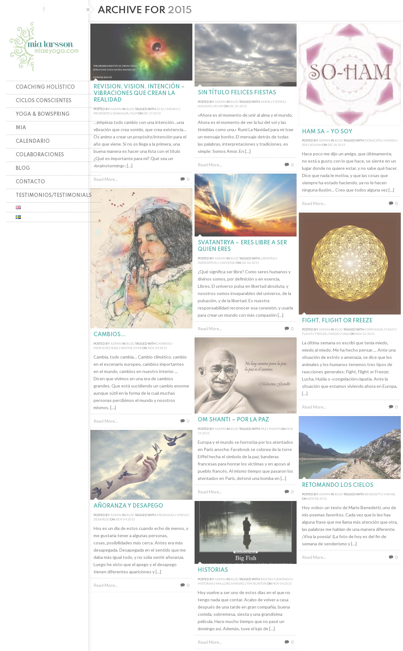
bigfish (267, 579)
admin (116, 109)
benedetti (373, 494)
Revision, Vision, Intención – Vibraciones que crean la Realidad (139, 93)
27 (151, 113)
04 (125, 519)
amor (265, 101)
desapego (102, 519)
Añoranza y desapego (128, 506)
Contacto (30, 182)
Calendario (33, 141)
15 (200, 433)
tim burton (256, 583)
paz (263, 429)
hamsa (390, 140)
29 (157, 348)
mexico (173, 109)
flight (307, 334)
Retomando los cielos (337, 485)
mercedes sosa (106, 348)
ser (305, 145)
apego (182, 515)
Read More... (106, 179)
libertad (268, 258)
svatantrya (207, 262)
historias (205, 583)
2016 (160, 109)
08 (317, 498)
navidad (205, 106)
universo (227, 262)
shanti (274, 429)
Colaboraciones (40, 155)
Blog (23, 168)
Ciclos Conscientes (43, 100)
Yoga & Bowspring (43, 114)
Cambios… (110, 334)
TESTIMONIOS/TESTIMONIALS (54, 195)
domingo (283, 579)
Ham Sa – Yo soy (327, 132)
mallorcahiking (230, 583)
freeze (321, 334)
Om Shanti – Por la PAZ (233, 420)
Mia (21, 128)
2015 (157, 113)
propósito (102, 113)
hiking (389, 494)
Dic (145, 113)
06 (249, 262)
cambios (163, 343)
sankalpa (121, 113)
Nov (151, 348)
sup (134, 113)
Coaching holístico (45, 87)
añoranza (165, 515)
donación (373, 140)
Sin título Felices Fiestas (237, 93)
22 (364, 334)
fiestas (278, 101)
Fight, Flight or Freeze (337, 321)
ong (345, 334)
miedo (334, 334)
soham (316, 145)
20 (237, 106)
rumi (218, 106)
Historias (213, 570)
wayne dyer (131, 348)
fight (390, 329)
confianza (374, 329)
